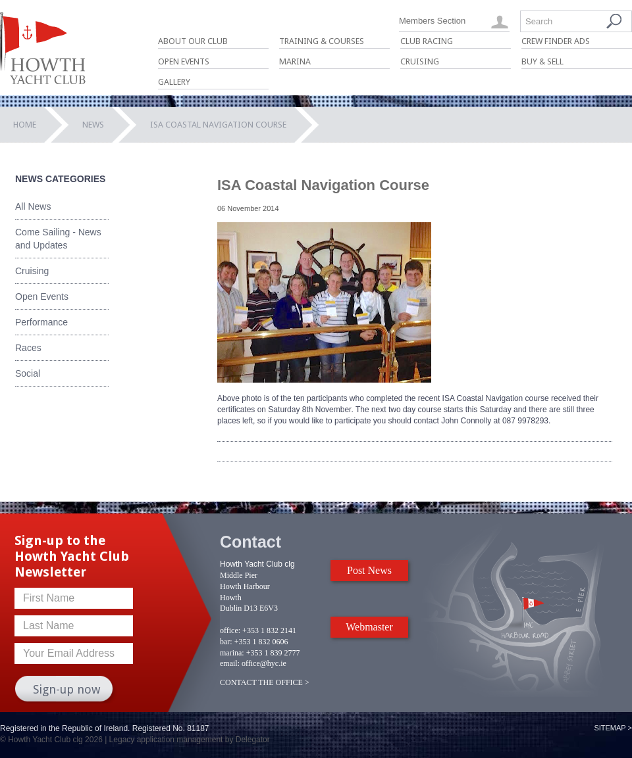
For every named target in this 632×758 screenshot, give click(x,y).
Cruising (419, 61)
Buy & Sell (542, 61)
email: (230, 663)
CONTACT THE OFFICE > (264, 682)
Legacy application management (166, 739)
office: (230, 630)
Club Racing (426, 41)
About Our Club (193, 41)
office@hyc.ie (264, 663)
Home (24, 125)
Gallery (174, 82)
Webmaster (369, 626)
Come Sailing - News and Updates (58, 238)
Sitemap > (613, 728)
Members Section (432, 21)
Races (28, 348)
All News (33, 206)
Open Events (183, 61)
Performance (41, 322)
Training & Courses (321, 41)
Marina (295, 61)
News (93, 125)
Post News (369, 570)
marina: (232, 652)
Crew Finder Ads (555, 41)
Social (27, 373)
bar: (226, 641)
